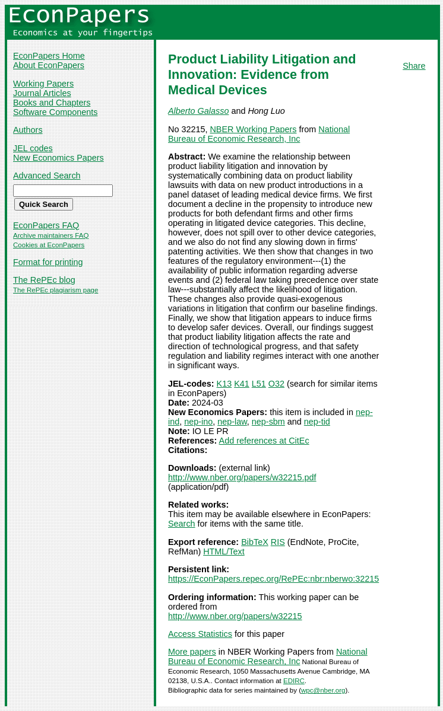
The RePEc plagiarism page (55, 290)
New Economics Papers (58, 157)
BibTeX (254, 542)
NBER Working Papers (253, 129)
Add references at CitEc (264, 440)
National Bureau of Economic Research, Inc (259, 134)
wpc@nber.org (323, 690)
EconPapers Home (49, 55)
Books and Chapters (51, 102)
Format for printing (48, 262)
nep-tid (317, 421)
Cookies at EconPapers (48, 244)
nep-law (232, 421)
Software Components (55, 112)
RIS (278, 542)
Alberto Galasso (198, 111)
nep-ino (198, 421)
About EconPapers (48, 65)
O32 (276, 383)
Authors (28, 130)
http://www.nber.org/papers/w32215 (235, 616)
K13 (224, 383)
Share (414, 66)
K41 (241, 383)
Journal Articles (42, 93)
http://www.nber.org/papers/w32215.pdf (242, 477)
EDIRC (294, 680)
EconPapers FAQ (46, 225)
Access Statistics (200, 634)
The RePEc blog (44, 280)
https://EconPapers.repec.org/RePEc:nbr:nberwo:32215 (273, 579)
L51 (259, 383)
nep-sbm (268, 421)
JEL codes (33, 148)
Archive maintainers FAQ (50, 235)
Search (181, 523)
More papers (192, 651)
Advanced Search (47, 175)
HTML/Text (224, 551)
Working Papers (43, 83)
